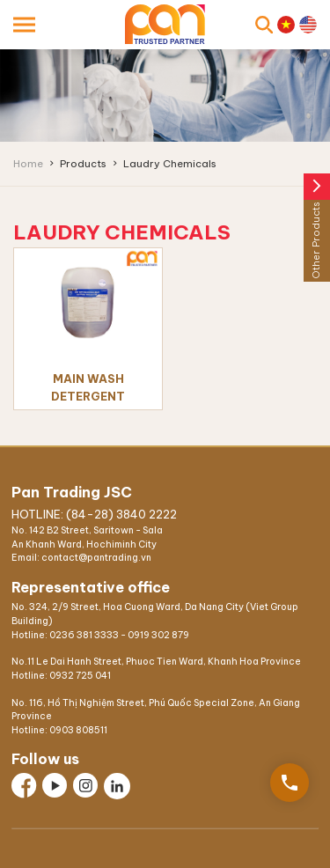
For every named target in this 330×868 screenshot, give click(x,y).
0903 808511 (78, 730)
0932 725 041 (80, 675)
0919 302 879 (158, 635)
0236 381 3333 (84, 635)
